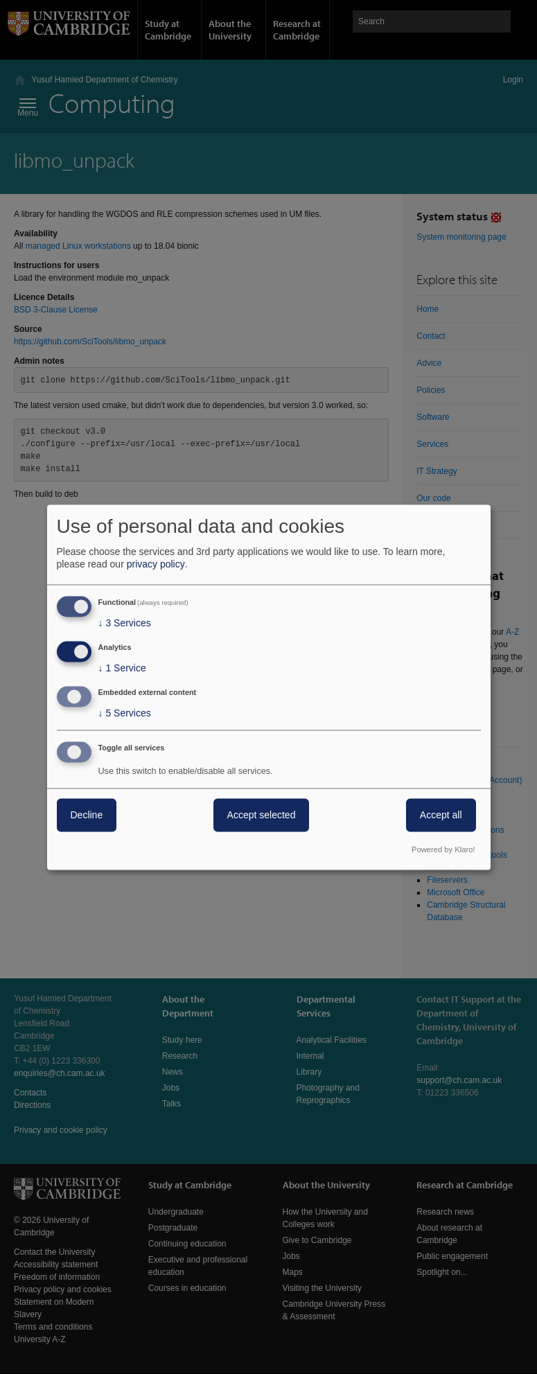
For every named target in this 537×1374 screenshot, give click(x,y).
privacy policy (156, 564)
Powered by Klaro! (443, 849)
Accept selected (261, 814)
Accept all (441, 814)
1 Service (122, 669)
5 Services (124, 713)
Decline (87, 814)
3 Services (124, 624)
